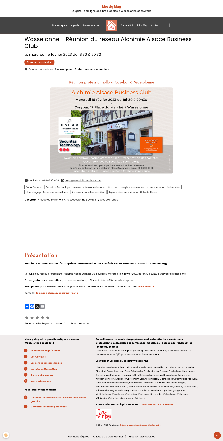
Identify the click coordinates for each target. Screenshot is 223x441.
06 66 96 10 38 (146, 286)
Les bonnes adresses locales (46, 363)
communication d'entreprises (163, 187)
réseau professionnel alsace (89, 187)
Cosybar (112, 187)
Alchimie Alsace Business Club (88, 192)
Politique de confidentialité (109, 436)
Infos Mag (142, 25)
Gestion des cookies (142, 436)
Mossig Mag (111, 6)
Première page (59, 25)
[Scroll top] (217, 435)
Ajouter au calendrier (39, 62)
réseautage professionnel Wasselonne (47, 192)
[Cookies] (6, 435)
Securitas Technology (58, 187)
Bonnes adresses (92, 25)
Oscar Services (34, 187)
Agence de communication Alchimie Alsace (133, 192)
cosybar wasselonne (132, 187)
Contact (155, 25)
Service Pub (127, 25)
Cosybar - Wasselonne (40, 69)
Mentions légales (78, 436)
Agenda (75, 25)
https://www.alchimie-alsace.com (83, 180)
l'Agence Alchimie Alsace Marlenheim (140, 425)
